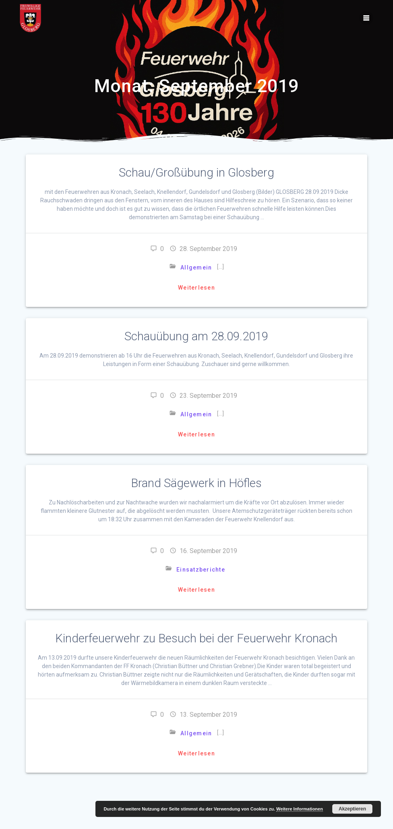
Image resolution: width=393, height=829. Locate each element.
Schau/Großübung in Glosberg (196, 172)
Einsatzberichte (200, 569)
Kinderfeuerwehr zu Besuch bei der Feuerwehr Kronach (196, 638)
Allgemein (196, 267)
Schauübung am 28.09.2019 (196, 336)
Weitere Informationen (299, 808)
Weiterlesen (196, 287)
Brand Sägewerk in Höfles (196, 483)
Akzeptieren (352, 809)
